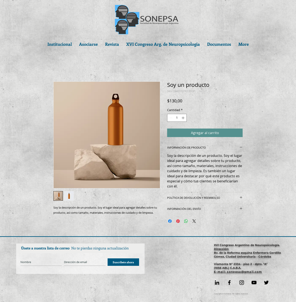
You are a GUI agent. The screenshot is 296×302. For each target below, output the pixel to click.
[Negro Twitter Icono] (266, 282)
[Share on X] (194, 221)
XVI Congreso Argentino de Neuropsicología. (247, 245)
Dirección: (221, 248)
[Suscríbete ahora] (123, 262)
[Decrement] (170, 118)
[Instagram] (242, 282)
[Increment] (183, 118)
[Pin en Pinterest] (178, 221)
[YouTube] (254, 282)
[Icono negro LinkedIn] (217, 282)
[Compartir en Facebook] (169, 221)
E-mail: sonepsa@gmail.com (238, 271)
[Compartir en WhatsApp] (186, 221)
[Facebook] (229, 282)
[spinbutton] (177, 118)
